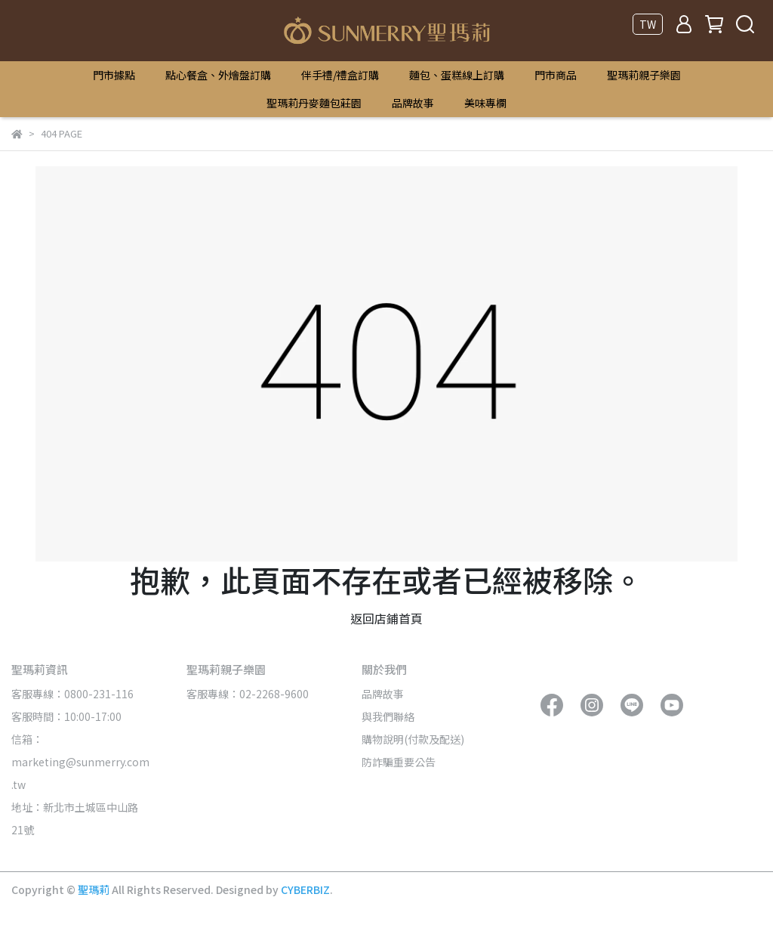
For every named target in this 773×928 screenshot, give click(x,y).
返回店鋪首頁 (386, 618)
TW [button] (647, 24)
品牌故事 (413, 102)
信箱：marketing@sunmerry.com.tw (80, 762)
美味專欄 (485, 102)
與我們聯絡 (388, 716)
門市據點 (114, 74)
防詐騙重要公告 (399, 761)
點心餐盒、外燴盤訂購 (218, 74)
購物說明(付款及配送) (413, 739)
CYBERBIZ (305, 889)
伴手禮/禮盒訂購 (340, 74)
